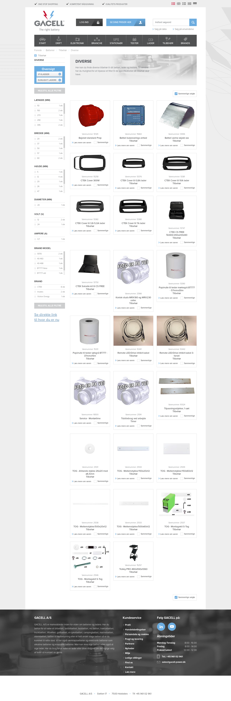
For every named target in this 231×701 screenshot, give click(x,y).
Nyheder (129, 648)
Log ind (84, 22)
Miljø (127, 653)
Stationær (116, 43)
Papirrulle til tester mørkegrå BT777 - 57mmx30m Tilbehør (177, 290)
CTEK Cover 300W (90, 180)
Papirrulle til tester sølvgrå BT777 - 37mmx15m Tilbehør (90, 355)
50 (38, 148)
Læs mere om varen (82, 142)
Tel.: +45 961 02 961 (172, 656)
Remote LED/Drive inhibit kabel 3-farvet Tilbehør (177, 355)
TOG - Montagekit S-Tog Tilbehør (176, 528)
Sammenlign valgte (186, 94)
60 (38, 158)
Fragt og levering (134, 639)
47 (38, 191)
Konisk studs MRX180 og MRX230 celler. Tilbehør (133, 300)
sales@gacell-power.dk (174, 662)
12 (38, 177)
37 (38, 144)
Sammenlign (102, 142)
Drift (59, 43)
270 (39, 115)
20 (38, 139)
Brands (185, 43)
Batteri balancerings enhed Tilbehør (133, 139)
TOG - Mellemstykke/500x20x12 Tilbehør (90, 528)
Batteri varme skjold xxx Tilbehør (177, 139)
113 (38, 105)
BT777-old (41, 273)
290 (39, 120)
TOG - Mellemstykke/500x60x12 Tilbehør (133, 528)
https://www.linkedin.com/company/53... (161, 627)
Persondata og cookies (137, 634)
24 (38, 224)
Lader (150, 43)
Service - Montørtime (90, 418)
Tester (134, 43)
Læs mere (130, 672)
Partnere (129, 643)
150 (38, 110)
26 (38, 186)
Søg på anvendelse (184, 29)
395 (38, 125)
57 (38, 153)
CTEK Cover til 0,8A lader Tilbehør (133, 182)
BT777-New (42, 268)
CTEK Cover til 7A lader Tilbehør (133, 225)
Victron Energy (43, 296)
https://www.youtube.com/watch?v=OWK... (172, 627)
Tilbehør (168, 43)
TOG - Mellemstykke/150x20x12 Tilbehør (133, 472)
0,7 (38, 239)
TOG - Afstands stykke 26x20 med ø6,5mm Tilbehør (90, 474)
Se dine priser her (120, 22)
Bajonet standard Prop (90, 138)
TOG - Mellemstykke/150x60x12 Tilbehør (176, 472)
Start (42, 43)
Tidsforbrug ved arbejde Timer (133, 420)
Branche (96, 43)
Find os (129, 662)
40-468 (40, 263)
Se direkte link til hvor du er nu (46, 317)
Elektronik (77, 43)
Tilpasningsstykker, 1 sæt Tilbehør (176, 410)
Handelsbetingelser (135, 629)
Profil (128, 624)
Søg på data (160, 29)
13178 (39, 254)
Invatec (40, 292)
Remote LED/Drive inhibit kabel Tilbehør (133, 354)
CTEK (39, 287)
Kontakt (129, 667)
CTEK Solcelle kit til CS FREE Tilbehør (90, 288)
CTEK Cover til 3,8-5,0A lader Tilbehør (90, 225)
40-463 (40, 259)
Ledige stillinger (133, 657)
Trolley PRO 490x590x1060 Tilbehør (133, 571)
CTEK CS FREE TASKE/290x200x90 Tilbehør (176, 235)
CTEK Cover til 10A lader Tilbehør (176, 182)
